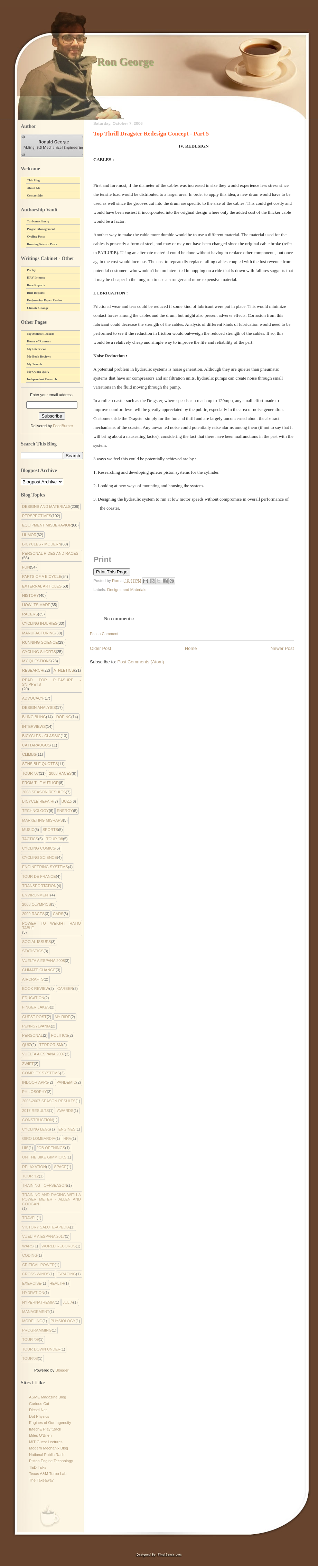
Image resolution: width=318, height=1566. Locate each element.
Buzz (67, 801)
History (30, 595)
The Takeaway (41, 1480)
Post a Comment (104, 634)
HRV (67, 1138)
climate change (39, 970)
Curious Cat (39, 1404)
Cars (58, 914)
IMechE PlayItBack (45, 1429)
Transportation (39, 886)
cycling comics (38, 848)
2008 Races (60, 773)
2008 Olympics (36, 904)
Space (60, 1167)
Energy (65, 811)
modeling (32, 1321)
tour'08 (30, 1358)
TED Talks (37, 1467)
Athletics (64, 670)
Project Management (41, 229)
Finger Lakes (36, 1007)
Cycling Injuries (39, 623)
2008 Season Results (44, 792)
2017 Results (35, 1110)
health (56, 1283)
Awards (65, 1110)
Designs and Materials (126, 590)
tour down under (41, 1349)
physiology (62, 1321)
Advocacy (33, 698)
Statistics (33, 951)
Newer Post (282, 648)
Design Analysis (39, 707)
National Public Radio (47, 1455)
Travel (29, 1218)
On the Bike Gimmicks (44, 1157)
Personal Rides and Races (50, 553)
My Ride (63, 1017)
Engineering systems (45, 867)
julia (68, 1302)
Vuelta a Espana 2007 (43, 1054)
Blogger (61, 1370)
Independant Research (42, 379)
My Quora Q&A (38, 371)
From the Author (40, 783)
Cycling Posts (36, 236)
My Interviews (36, 349)
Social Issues (36, 942)
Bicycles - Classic (41, 736)
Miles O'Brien (40, 1435)
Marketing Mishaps (42, 820)
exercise (31, 1283)
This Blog (33, 180)
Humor (29, 535)
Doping (63, 717)
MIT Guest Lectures (46, 1442)
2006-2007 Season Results (48, 1101)
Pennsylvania (36, 1026)
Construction (37, 1120)
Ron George (125, 62)
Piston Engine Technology (51, 1461)
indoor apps (35, 1082)
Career (65, 988)
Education (33, 998)
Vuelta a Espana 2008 (43, 960)
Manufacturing (38, 633)
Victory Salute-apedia (46, 1227)
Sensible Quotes (40, 764)
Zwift (28, 1064)
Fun (26, 567)
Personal (32, 1035)
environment (36, 895)
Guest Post (34, 1017)
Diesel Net (38, 1410)
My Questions (36, 661)
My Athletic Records (40, 333)
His (25, 1148)
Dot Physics (39, 1416)
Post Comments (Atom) (141, 661)
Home (191, 648)
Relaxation (34, 1167)
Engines (67, 1129)
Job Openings (51, 1148)
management (35, 1311)
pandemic (66, 1082)
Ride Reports (36, 292)
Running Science (40, 642)
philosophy (34, 1092)
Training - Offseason (44, 1185)
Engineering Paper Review (44, 300)
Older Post (100, 648)
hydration (33, 1293)
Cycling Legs (36, 1129)
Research (32, 670)
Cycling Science (39, 857)
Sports (50, 829)
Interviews (34, 726)
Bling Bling (34, 717)
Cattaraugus (36, 745)
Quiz (26, 1045)
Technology (35, 811)
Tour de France (39, 876)
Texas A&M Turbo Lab (47, 1474)
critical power (38, 1265)
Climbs (29, 754)
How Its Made (36, 605)
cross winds (35, 1274)
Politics (59, 1035)
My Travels (34, 364)
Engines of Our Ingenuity (50, 1423)
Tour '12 (30, 1176)
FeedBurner (63, 426)
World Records (58, 1246)
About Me (33, 188)
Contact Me (35, 195)
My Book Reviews (39, 356)
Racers (30, 614)
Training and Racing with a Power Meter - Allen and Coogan (51, 1199)
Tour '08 (54, 839)
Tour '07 (30, 773)
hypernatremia (38, 1302)
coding (29, 1255)
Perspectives (36, 516)
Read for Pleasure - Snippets (51, 682)
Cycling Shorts (39, 652)
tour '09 (30, 1339)
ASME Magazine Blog (47, 1397)
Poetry (31, 270)
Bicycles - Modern (41, 544)
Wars (28, 1246)
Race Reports (36, 285)
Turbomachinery (38, 221)
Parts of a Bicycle (41, 576)
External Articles (42, 586)
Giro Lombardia (38, 1138)
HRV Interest (36, 277)
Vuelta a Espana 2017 (43, 1236)
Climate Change (37, 308)
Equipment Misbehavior (47, 525)
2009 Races (33, 914)
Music (28, 829)
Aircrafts (33, 979)
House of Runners (39, 341)
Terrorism (50, 1045)
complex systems (41, 1073)
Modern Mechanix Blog (48, 1448)
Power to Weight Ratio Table (51, 925)
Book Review (35, 988)
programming (37, 1330)
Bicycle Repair (37, 801)
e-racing (66, 1274)
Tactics (30, 839)
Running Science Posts (42, 244)
